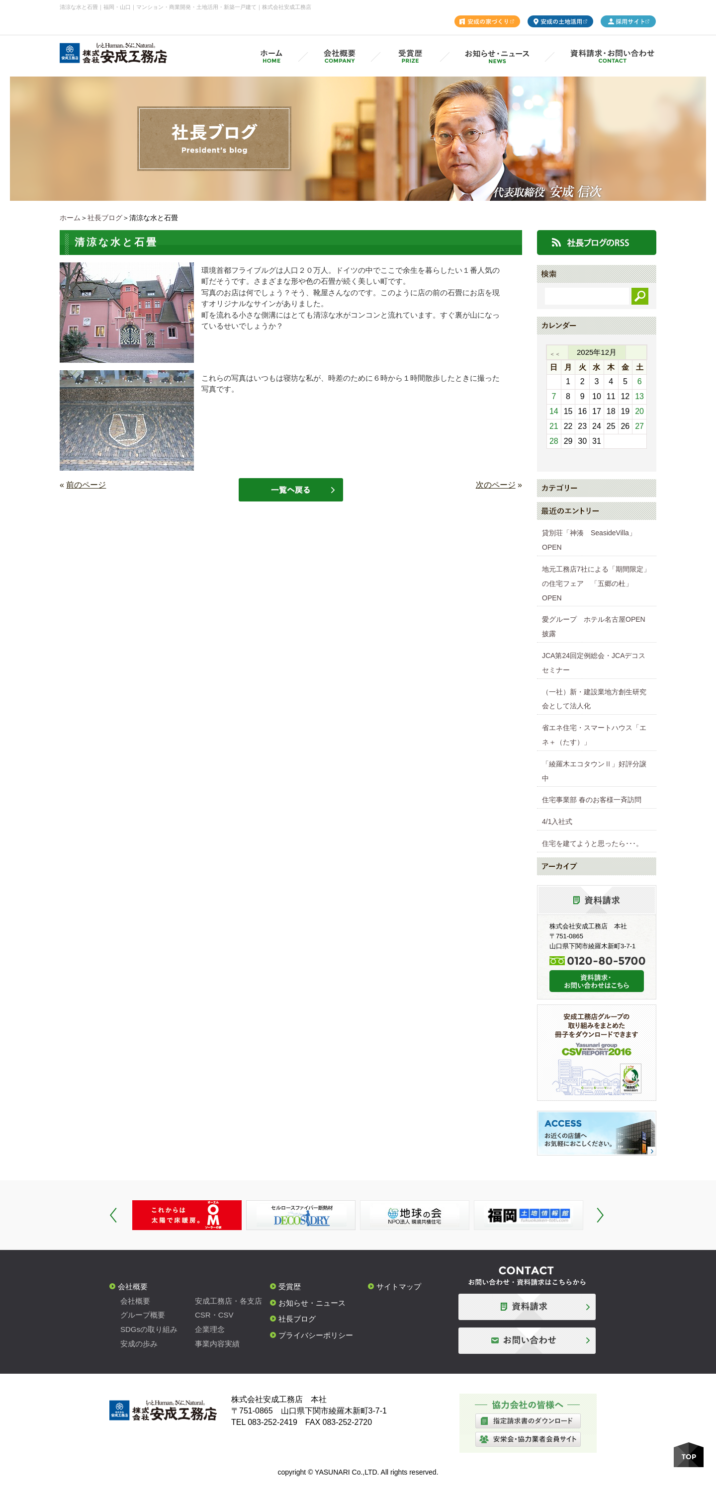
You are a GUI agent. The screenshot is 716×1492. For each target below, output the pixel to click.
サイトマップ (398, 1286)
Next (600, 1215)
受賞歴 (289, 1286)
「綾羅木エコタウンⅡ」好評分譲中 (594, 771)
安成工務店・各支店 (228, 1301)
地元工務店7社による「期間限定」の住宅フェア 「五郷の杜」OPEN (596, 583)
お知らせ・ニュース (312, 1303)
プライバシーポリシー (315, 1335)
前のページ (86, 485)
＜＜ (554, 354)
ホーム (70, 218)
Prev (113, 1215)
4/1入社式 (557, 822)
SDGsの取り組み (149, 1329)
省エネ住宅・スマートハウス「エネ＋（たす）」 (594, 735)
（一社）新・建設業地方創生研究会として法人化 (594, 699)
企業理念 (210, 1329)
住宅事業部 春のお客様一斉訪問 (591, 800)
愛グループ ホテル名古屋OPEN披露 (593, 626)
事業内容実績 (217, 1343)
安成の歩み (139, 1343)
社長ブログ (105, 218)
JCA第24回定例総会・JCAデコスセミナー (593, 663)
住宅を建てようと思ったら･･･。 (592, 843)
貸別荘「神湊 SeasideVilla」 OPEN (592, 540)
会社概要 (133, 1286)
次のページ (496, 485)
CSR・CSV (214, 1315)
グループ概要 (142, 1315)
